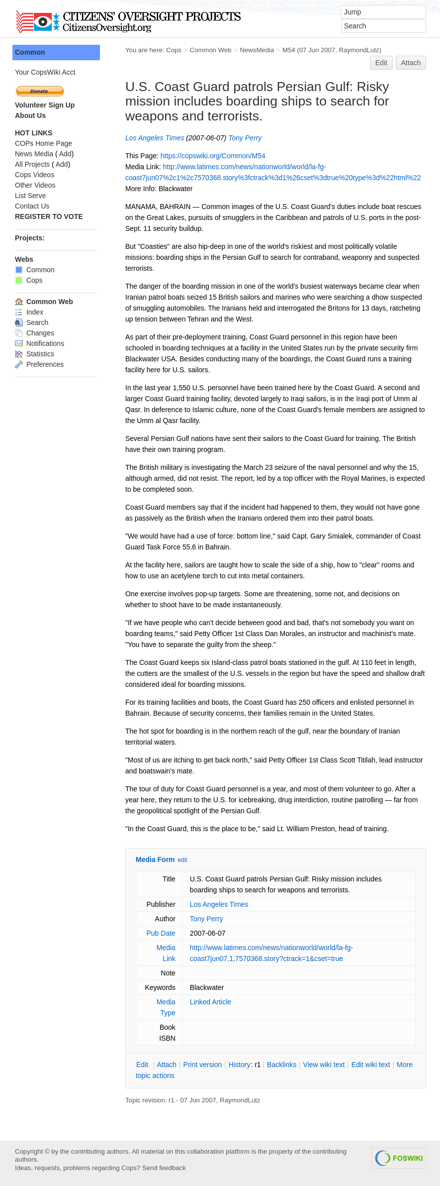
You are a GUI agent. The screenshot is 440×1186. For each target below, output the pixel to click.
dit (143, 1065)
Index (29, 312)
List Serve (30, 196)
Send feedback (164, 1168)
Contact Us (32, 206)
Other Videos (35, 185)
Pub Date (160, 933)
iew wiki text (324, 1065)
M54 (288, 50)
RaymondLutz (359, 50)
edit (182, 860)
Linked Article (210, 1002)
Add (65, 154)
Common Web (211, 50)
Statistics (34, 354)
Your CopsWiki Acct (45, 72)
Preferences (39, 364)
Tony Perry (245, 138)
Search (31, 322)
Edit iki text (371, 1065)
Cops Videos (34, 175)
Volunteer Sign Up (45, 105)
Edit (381, 63)
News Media (34, 154)
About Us (30, 115)
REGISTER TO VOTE (49, 216)
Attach (411, 63)
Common (30, 52)
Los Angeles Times (154, 138)
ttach (166, 1065)
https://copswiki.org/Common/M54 (213, 156)
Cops (173, 50)
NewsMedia (257, 50)
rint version (202, 1065)
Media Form (155, 859)
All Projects (32, 164)
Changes (34, 333)
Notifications (39, 343)
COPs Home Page (43, 143)
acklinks (281, 1065)
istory (240, 1065)
